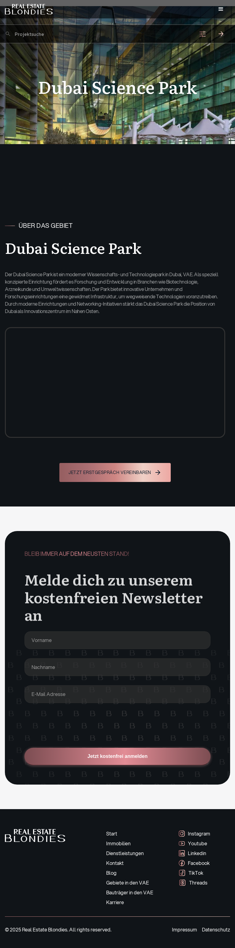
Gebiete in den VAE (127, 882)
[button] (221, 9)
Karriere (115, 902)
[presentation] (71, 724)
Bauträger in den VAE (129, 892)
